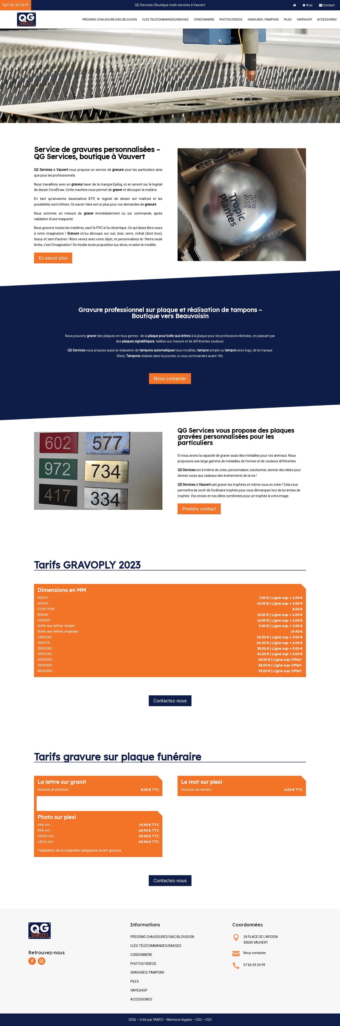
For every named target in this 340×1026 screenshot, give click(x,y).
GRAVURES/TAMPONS (147, 972)
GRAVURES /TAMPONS (263, 19)
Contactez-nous (170, 701)
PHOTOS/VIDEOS (230, 19)
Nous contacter (170, 378)
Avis (307, 5)
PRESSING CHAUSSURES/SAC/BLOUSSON (162, 937)
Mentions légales (179, 1020)
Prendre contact (199, 509)
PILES (288, 19)
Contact (327, 5)
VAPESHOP (304, 19)
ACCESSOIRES (327, 19)
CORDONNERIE (204, 19)
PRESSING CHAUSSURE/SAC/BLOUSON (109, 19)
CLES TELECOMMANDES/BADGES (165, 19)
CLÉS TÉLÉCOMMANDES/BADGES (155, 946)
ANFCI (158, 1020)
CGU (199, 1020)
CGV (208, 1020)
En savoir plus (53, 258)
